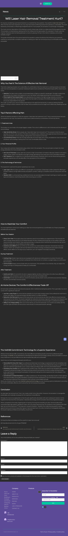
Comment (4, 440)
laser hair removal (58, 23)
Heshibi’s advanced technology (29, 381)
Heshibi (11, 355)
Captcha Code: (50, 497)
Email (3, 464)
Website (3, 470)
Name (3, 458)
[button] (40, 3)
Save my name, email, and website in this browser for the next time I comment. (24, 476)
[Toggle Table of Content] (15, 78)
